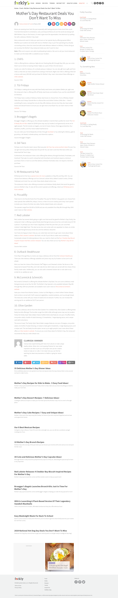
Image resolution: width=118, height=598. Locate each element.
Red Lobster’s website (27, 235)
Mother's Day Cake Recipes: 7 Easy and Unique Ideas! (39, 412)
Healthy (82, 3)
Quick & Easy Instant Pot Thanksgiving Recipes (94, 59)
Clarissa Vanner (23, 24)
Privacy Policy (18, 587)
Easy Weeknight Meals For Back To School (33, 516)
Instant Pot (60, 3)
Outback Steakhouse (66, 256)
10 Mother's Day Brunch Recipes (29, 442)
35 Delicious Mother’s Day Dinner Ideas (32, 368)
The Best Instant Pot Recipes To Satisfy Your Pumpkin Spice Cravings (87, 49)
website (16, 108)
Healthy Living (72, 3)
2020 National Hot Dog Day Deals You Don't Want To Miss (40, 530)
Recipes (45, 3)
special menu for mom (38, 176)
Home (16, 8)
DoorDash (51, 132)
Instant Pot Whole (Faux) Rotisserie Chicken (94, 114)
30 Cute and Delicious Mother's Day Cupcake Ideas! (38, 457)
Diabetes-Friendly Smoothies (85, 74)
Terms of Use (18, 585)
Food (32, 3)
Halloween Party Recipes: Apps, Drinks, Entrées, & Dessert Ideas (87, 39)
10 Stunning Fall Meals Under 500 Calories (86, 29)
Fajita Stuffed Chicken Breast (95, 84)
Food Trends (83, 17)
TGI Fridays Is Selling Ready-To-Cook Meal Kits (88, 19)
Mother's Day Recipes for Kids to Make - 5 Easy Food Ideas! (41, 383)
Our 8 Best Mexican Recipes (27, 427)
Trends (52, 3)
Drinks (38, 3)
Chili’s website (18, 77)
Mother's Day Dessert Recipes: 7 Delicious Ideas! (36, 398)
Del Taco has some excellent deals (57, 147)
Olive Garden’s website (27, 331)
